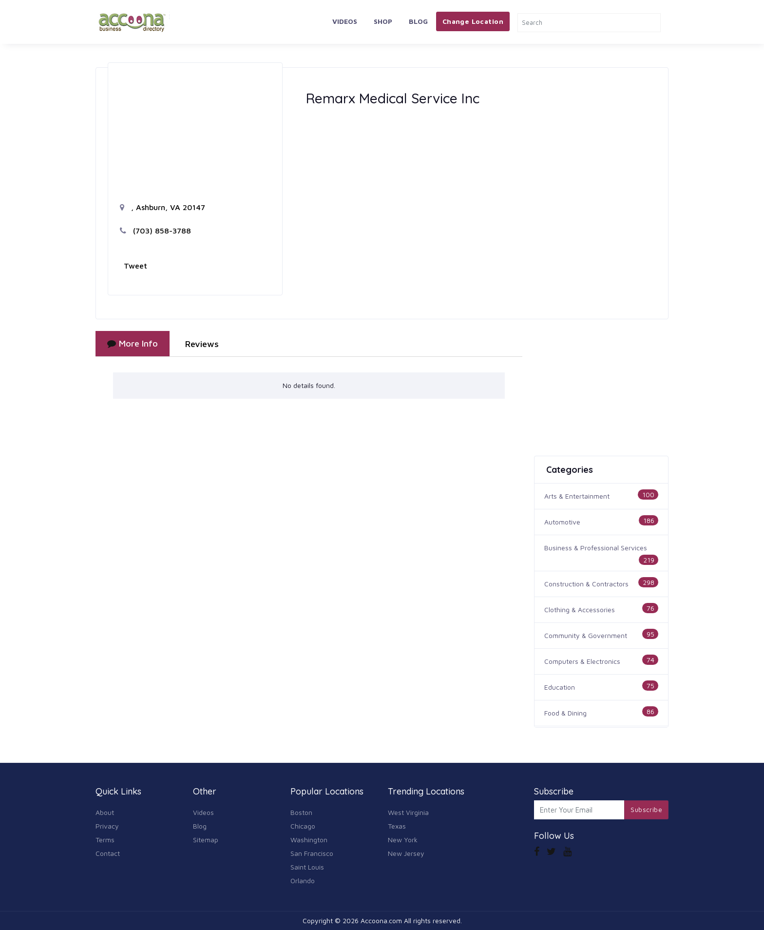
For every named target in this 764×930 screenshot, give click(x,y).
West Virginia (408, 812)
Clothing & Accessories (579, 609)
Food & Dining (565, 713)
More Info (132, 343)
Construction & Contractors (586, 584)
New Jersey (406, 853)
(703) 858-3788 (155, 230)
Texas (397, 826)
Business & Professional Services (595, 547)
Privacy (107, 826)
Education (559, 687)
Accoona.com (381, 920)
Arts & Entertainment (577, 496)
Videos (344, 21)
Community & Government (585, 635)
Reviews (202, 344)
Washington (308, 839)
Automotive (562, 522)
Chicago (302, 826)
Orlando (302, 880)
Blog (418, 21)
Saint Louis (307, 867)
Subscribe (646, 810)
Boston (301, 812)
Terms (105, 839)
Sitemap (205, 839)
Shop (383, 21)
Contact (108, 853)
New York (403, 839)
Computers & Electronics (582, 661)
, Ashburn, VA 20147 (162, 207)
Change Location (472, 21)
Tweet (135, 265)
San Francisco (311, 853)
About (105, 812)
